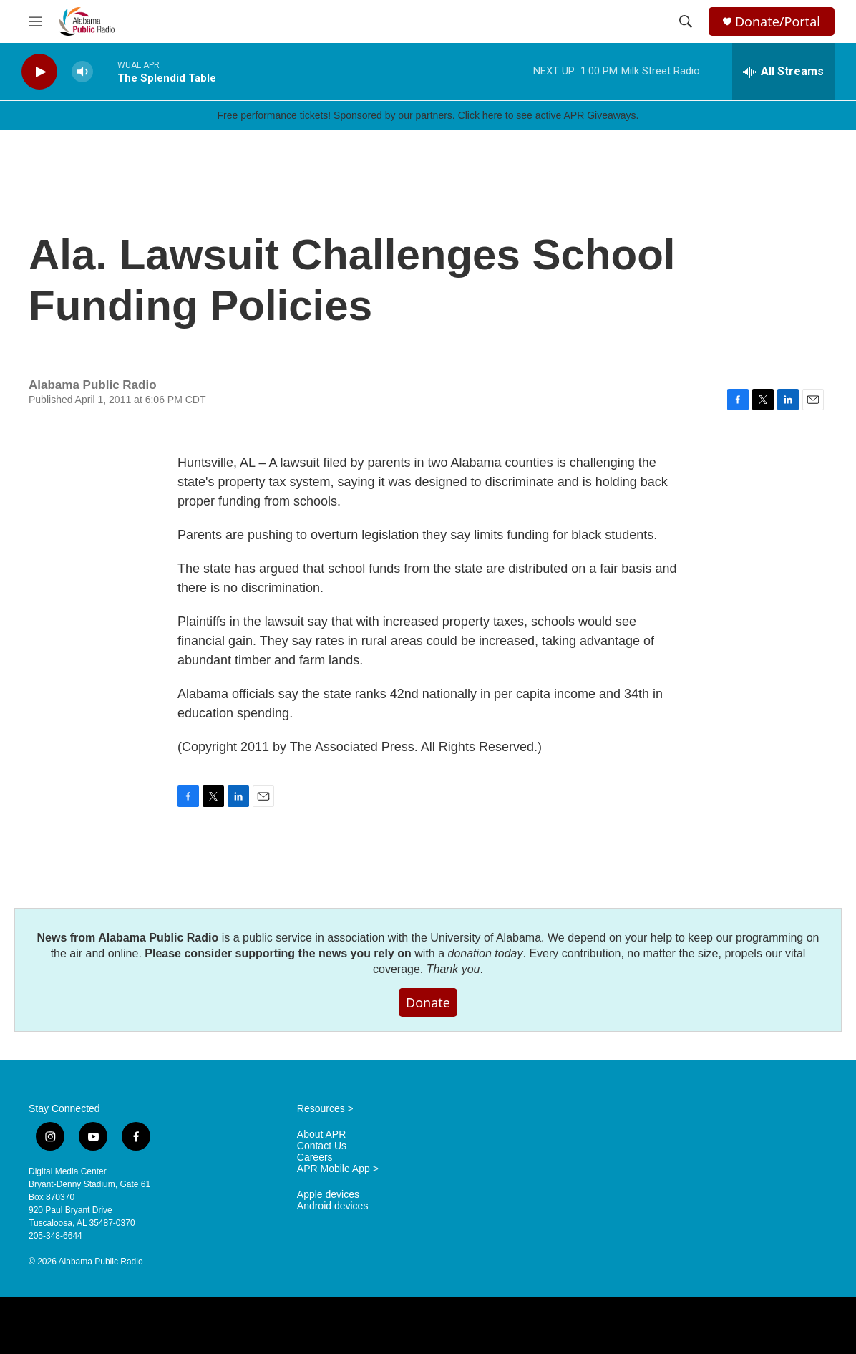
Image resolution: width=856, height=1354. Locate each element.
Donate (428, 1002)
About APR (321, 1134)
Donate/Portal (777, 21)
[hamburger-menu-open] (35, 21)
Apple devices (328, 1194)
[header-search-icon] (685, 21)
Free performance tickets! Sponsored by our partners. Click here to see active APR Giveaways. (427, 115)
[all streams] (783, 71)
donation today (485, 953)
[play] (39, 72)
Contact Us (321, 1146)
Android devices (333, 1206)
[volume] (82, 72)
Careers (315, 1157)
